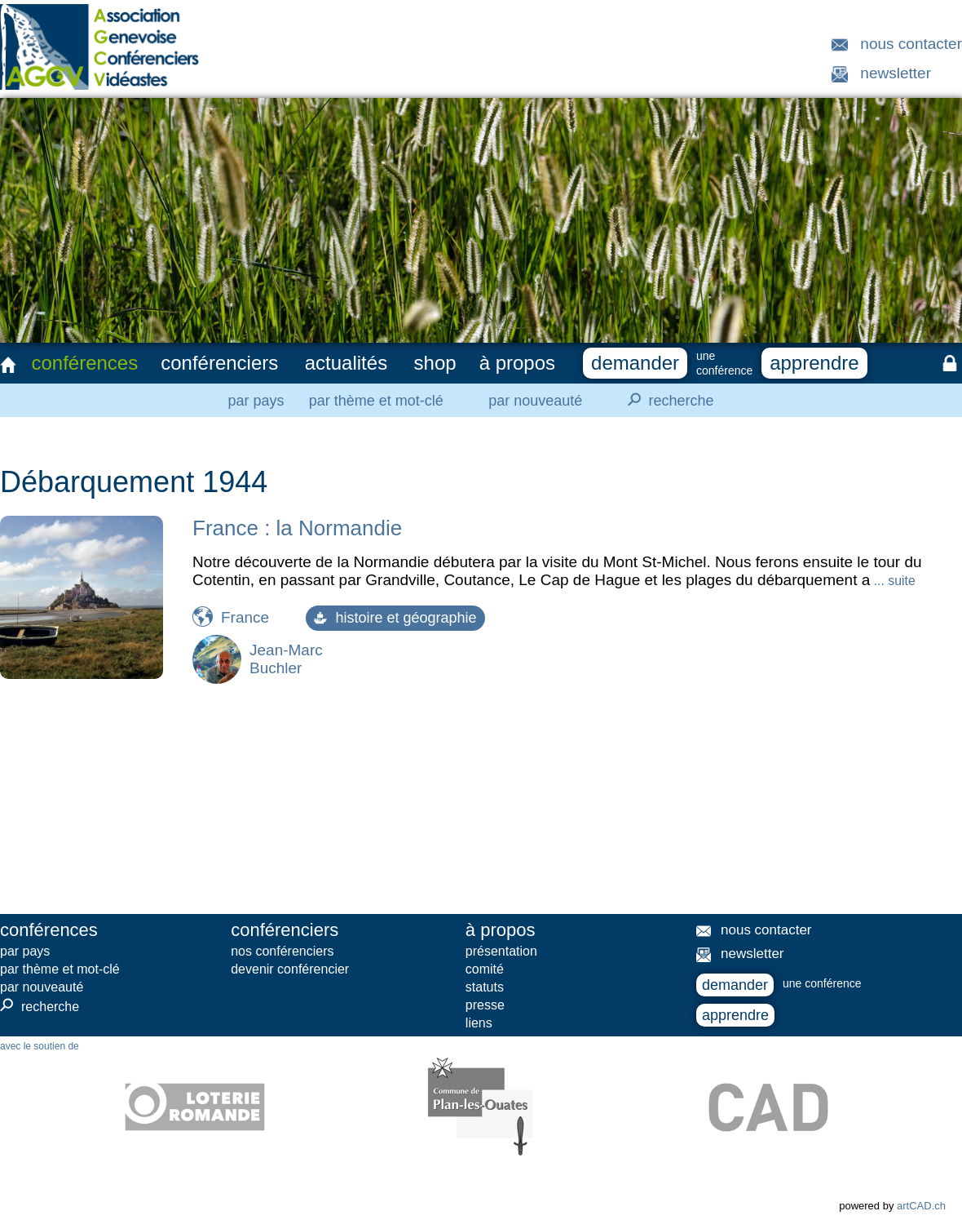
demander (635, 363)
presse (485, 1005)
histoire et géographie (395, 618)
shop (435, 363)
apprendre (814, 363)
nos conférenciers (282, 951)
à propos (517, 363)
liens (479, 1023)
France (245, 617)
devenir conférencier (290, 969)
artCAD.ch (921, 1206)
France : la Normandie (297, 528)
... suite (892, 581)
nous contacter (911, 43)
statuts (485, 987)
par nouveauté (535, 401)
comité (485, 969)
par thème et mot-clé (376, 401)
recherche (666, 400)
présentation (501, 951)
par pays (255, 401)
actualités (346, 363)
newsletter (895, 73)
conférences (84, 363)
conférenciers (219, 363)
